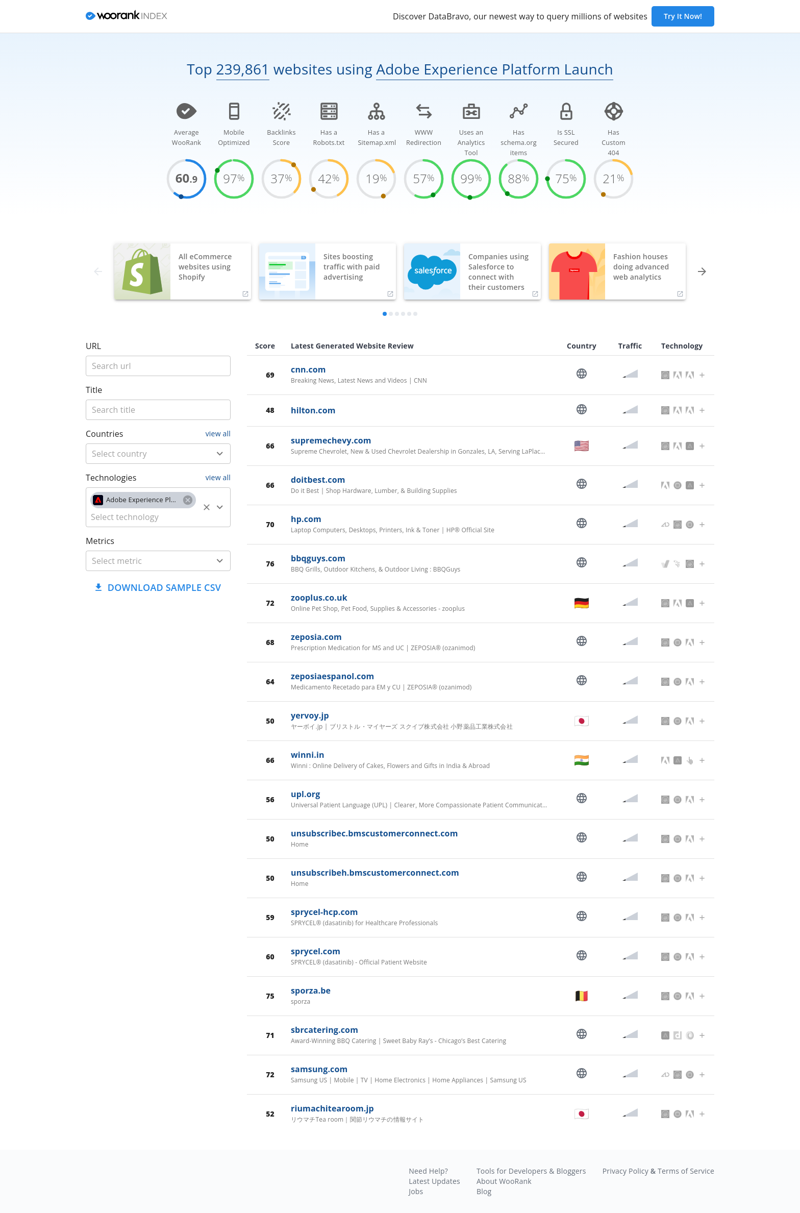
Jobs (416, 1191)
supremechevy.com (331, 440)
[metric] (143, 561)
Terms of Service (686, 1171)
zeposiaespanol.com (332, 676)
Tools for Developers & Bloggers (531, 1171)
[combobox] (158, 453)
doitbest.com (318, 479)
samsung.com (319, 1069)
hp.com (306, 519)
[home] (126, 16)
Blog (484, 1191)
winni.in (307, 754)
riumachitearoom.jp (332, 1108)
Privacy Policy (625, 1171)
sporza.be (311, 990)
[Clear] (206, 507)
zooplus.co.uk (319, 597)
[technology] (143, 517)
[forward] (702, 271)
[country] (143, 454)
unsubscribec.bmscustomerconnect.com (374, 833)
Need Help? (428, 1171)
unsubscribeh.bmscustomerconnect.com (375, 872)
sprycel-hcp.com (324, 912)
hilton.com (313, 410)
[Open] (220, 454)
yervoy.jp (310, 715)
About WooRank (504, 1181)
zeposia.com (316, 636)
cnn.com (308, 369)
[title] (158, 366)
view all (218, 433)
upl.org (305, 794)
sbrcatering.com (324, 1029)
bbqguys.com (318, 558)
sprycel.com (315, 951)
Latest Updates (434, 1181)
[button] (143, 500)
